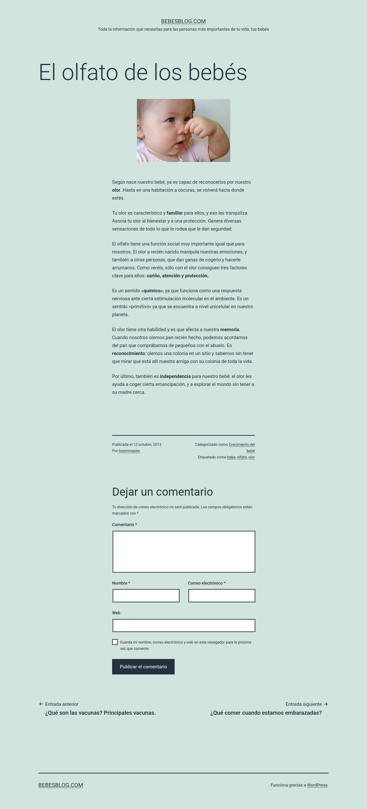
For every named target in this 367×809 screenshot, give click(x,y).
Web (116, 612)
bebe (231, 457)
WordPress (317, 785)
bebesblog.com (183, 21)
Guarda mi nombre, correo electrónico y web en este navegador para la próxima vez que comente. (185, 645)
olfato (242, 457)
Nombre (121, 583)
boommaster (129, 451)
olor (251, 457)
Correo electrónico (207, 583)
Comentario (124, 524)
